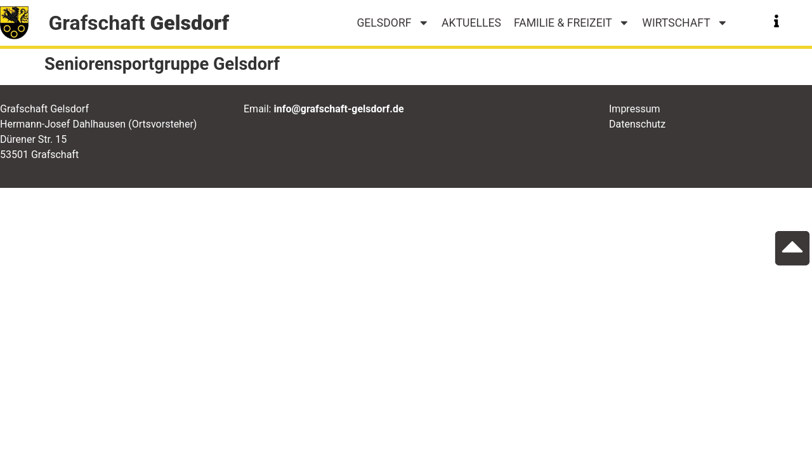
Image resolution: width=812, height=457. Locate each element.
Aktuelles (471, 23)
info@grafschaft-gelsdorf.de (338, 109)
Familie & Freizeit (571, 23)
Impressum (634, 109)
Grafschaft (139, 23)
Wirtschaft (685, 23)
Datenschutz (637, 124)
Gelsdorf (393, 23)
